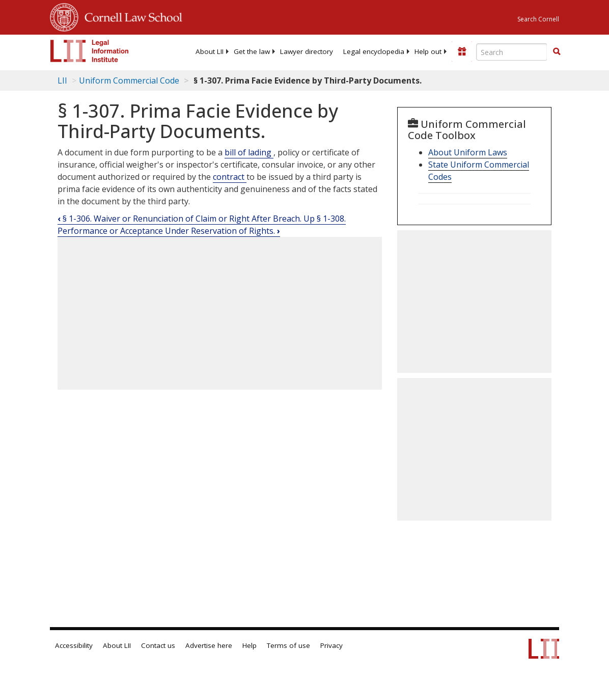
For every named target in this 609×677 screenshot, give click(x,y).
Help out (427, 51)
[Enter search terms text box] (511, 52)
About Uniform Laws (467, 152)
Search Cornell (538, 19)
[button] (556, 51)
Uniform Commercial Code (129, 80)
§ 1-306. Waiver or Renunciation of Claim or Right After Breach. (180, 218)
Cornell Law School (130, 16)
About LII (210, 51)
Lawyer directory (306, 51)
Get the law (252, 51)
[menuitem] (209, 51)
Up (310, 218)
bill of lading (249, 152)
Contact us (158, 645)
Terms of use (288, 645)
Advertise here (208, 645)
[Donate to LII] (462, 51)
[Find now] (556, 52)
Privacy (331, 645)
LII (62, 80)
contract (229, 176)
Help (249, 645)
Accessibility (74, 645)
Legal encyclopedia (373, 51)
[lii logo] (89, 51)
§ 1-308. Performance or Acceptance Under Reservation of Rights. (202, 224)
